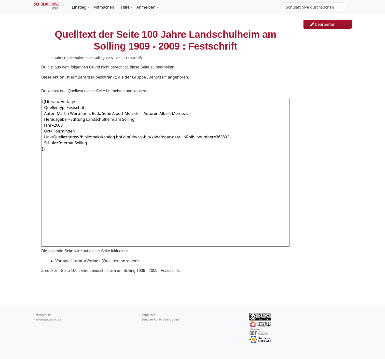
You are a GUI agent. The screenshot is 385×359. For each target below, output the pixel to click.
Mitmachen (103, 7)
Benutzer (157, 77)
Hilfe (125, 7)
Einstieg (79, 7)
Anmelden (146, 7)
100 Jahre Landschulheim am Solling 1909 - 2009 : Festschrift (95, 57)
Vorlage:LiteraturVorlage (78, 261)
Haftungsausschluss (47, 319)
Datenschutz (42, 315)
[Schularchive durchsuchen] (314, 7)
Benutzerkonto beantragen (160, 319)
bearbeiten (322, 24)
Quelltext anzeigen (120, 261)
